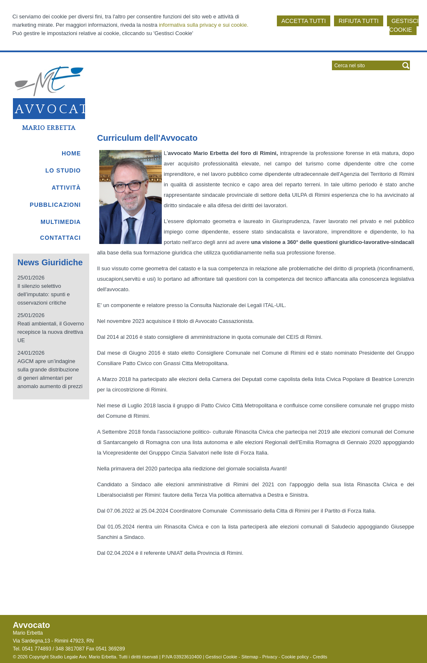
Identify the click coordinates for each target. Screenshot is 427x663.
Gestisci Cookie (221, 656)
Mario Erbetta (48, 128)
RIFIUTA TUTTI (359, 21)
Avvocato (58, 109)
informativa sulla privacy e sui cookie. (204, 25)
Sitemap (249, 656)
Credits (320, 656)
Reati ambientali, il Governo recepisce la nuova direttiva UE (51, 331)
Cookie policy (295, 656)
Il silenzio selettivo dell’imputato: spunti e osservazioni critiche (44, 294)
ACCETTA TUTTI (303, 21)
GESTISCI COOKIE (404, 25)
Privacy (269, 656)
